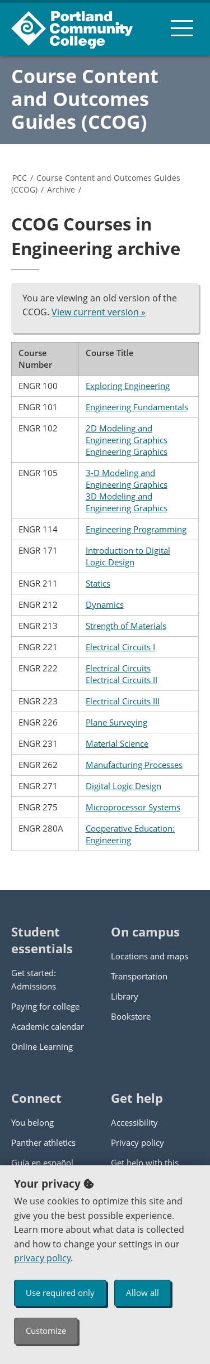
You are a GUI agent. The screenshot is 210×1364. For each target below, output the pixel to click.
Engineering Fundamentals (137, 406)
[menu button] (182, 28)
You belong (32, 1122)
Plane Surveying (116, 722)
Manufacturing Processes (134, 764)
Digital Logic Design (123, 785)
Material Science (117, 743)
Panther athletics (43, 1142)
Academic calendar (47, 1026)
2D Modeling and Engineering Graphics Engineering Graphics (126, 439)
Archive (61, 189)
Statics (98, 583)
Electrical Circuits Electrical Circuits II (121, 673)
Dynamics (105, 604)
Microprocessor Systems (133, 807)
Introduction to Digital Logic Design (128, 556)
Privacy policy (137, 1142)
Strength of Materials (126, 625)
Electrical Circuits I (120, 646)
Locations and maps (149, 956)
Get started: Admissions (33, 979)
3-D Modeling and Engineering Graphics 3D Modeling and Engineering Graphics (126, 490)
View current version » (99, 312)
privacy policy (42, 1258)
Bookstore (131, 1016)
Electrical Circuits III (123, 701)
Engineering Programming (136, 529)
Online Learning (42, 1046)
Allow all (142, 1292)
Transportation (139, 976)
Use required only (60, 1292)
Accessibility (134, 1122)
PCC (19, 177)
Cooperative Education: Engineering (130, 834)
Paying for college (45, 1006)
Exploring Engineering (128, 385)
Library (124, 996)
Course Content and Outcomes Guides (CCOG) (84, 99)
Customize (46, 1330)
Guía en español (42, 1162)
